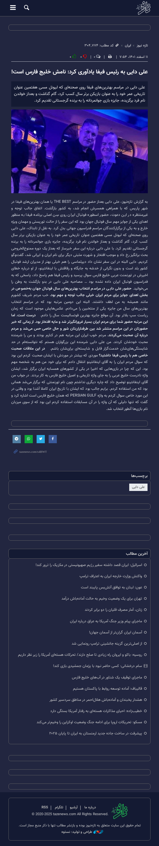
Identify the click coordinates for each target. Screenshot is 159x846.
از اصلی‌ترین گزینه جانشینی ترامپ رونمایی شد (107, 644)
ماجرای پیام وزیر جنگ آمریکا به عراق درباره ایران (106, 621)
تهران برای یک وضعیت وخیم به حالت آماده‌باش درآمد (101, 598)
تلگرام (59, 807)
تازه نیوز (79, 8)
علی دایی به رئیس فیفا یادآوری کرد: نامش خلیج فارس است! (79, 72)
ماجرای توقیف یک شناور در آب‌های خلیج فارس (107, 677)
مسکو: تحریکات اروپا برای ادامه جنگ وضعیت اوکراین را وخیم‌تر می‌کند (89, 722)
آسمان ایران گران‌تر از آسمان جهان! (115, 632)
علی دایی (138, 487)
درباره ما (90, 807)
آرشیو (74, 807)
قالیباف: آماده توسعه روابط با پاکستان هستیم (107, 689)
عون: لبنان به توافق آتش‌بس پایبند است (111, 587)
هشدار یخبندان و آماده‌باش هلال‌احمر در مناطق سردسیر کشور (95, 700)
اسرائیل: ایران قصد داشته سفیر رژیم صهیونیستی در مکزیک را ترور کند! (89, 565)
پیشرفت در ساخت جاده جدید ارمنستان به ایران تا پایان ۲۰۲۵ (95, 733)
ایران (128, 45)
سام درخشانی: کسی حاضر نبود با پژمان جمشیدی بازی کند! (97, 666)
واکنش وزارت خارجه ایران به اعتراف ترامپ (110, 576)
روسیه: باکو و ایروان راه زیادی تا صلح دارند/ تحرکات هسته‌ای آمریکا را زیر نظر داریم (80, 655)
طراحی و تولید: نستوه (82, 832)
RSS (45, 807)
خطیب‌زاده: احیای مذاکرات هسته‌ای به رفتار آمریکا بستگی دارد (96, 711)
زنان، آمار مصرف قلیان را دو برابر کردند (113, 610)
